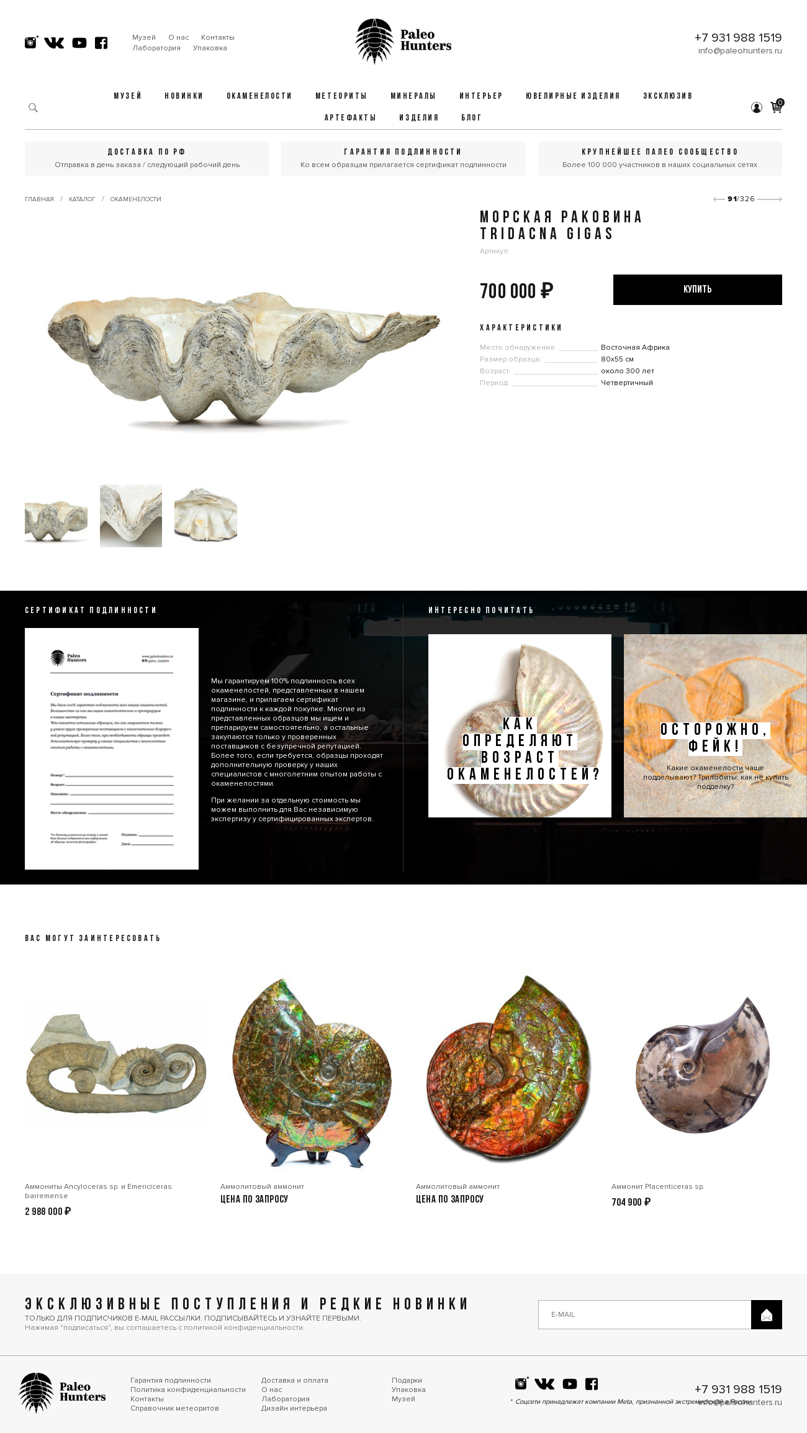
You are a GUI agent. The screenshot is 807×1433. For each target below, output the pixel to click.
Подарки (407, 1380)
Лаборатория (156, 48)
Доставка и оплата (294, 1380)
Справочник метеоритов (174, 1408)
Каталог (82, 199)
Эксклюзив (668, 96)
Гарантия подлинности (170, 1380)
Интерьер (481, 96)
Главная (39, 199)
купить (697, 289)
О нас (178, 37)
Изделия (419, 118)
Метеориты (341, 96)
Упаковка (210, 48)
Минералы (413, 96)
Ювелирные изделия (573, 96)
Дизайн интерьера (294, 1408)
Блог (471, 118)
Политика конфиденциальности (188, 1389)
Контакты (218, 37)
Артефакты (351, 118)
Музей (144, 37)
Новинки (184, 96)
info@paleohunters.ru (740, 50)
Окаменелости (260, 96)
